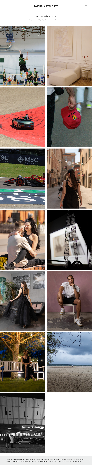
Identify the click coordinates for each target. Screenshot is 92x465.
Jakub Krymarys (46, 6)
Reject (80, 461)
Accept (74, 461)
